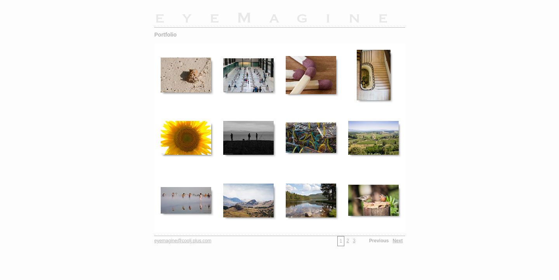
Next (397, 240)
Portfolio (166, 35)
